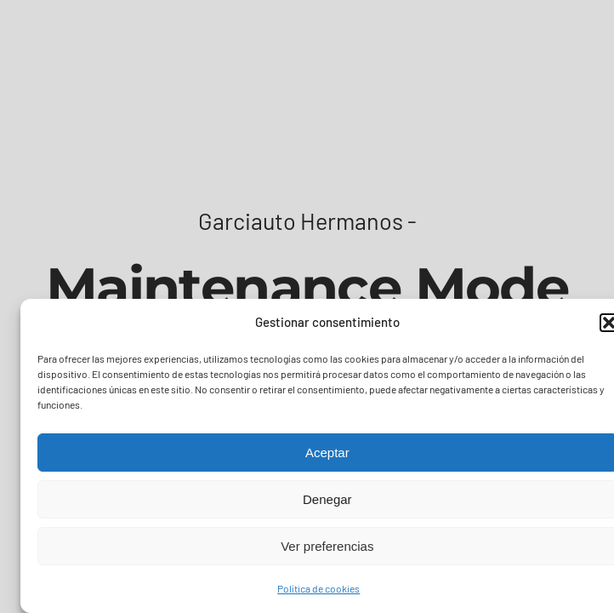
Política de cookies (318, 588)
